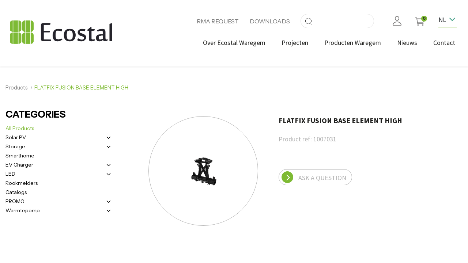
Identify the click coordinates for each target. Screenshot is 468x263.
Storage (15, 144)
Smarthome (19, 153)
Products (16, 86)
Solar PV (15, 135)
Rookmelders (21, 181)
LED (10, 171)
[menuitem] (233, 42)
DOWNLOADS (270, 21)
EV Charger (19, 162)
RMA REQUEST (218, 21)
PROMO (14, 199)
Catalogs (16, 190)
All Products (19, 126)
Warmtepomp (22, 208)
